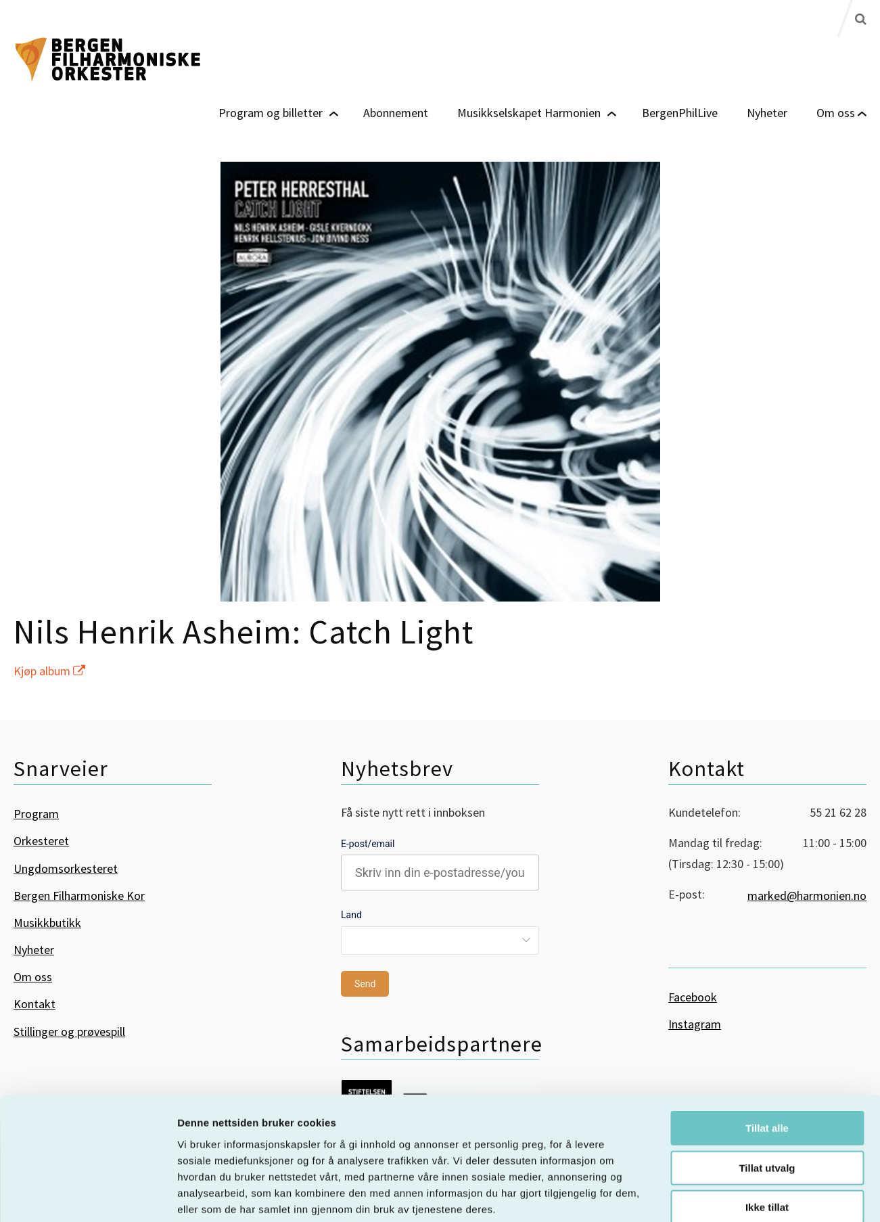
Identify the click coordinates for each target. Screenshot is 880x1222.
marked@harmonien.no (806, 895)
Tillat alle (767, 1056)
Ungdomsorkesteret (66, 868)
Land (351, 914)
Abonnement (395, 112)
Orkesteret (41, 840)
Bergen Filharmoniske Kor (79, 895)
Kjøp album (49, 671)
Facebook (692, 997)
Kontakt (34, 1004)
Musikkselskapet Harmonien (529, 112)
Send (364, 983)
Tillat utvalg (767, 1096)
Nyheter (767, 112)
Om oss (835, 112)
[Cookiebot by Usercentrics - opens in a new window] (87, 1195)
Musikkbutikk (47, 922)
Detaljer (720, 1195)
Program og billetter (270, 112)
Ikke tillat (767, 1135)
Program (36, 813)
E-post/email (367, 843)
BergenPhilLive (680, 112)
